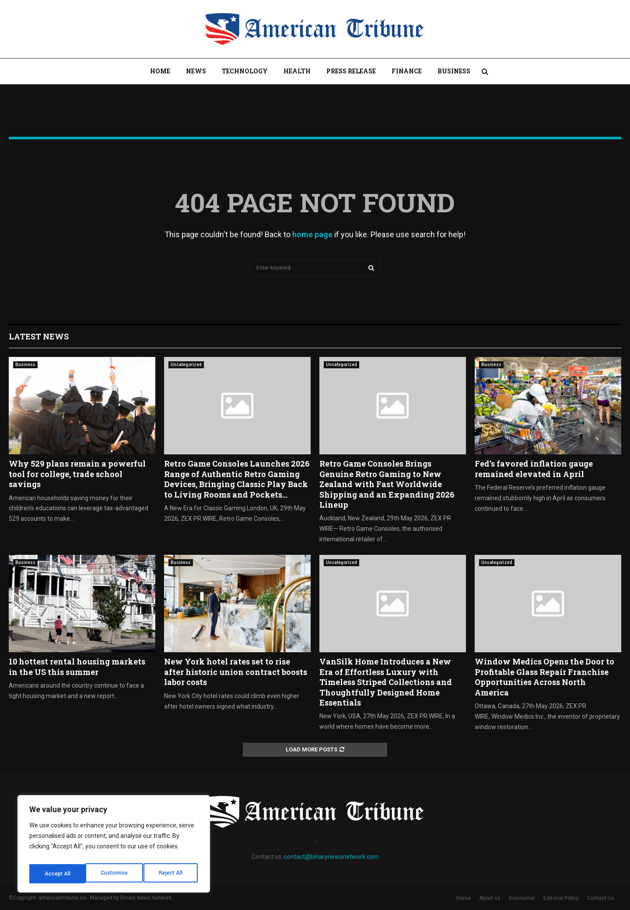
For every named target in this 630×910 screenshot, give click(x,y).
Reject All (115, 873)
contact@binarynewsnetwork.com (331, 856)
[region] (114, 847)
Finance (407, 71)
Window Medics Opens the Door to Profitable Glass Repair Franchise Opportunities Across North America (544, 676)
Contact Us (600, 898)
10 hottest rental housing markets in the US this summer (77, 666)
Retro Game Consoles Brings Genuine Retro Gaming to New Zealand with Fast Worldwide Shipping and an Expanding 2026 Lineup (387, 484)
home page (312, 234)
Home (160, 71)
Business (454, 71)
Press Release (351, 71)
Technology (245, 71)
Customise (57, 873)
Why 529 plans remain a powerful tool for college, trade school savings (77, 473)
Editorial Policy (561, 898)
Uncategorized (186, 364)
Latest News (39, 336)
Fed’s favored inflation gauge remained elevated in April (534, 468)
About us (489, 898)
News (196, 71)
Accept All (171, 873)
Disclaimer (522, 898)
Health (297, 71)
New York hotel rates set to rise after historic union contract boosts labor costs (235, 671)
